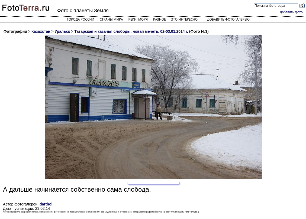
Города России (80, 19)
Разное (159, 19)
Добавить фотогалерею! (228, 19)
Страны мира (111, 19)
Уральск (62, 31)
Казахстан (40, 31)
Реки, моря (138, 19)
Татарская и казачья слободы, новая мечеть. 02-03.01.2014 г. (131, 31)
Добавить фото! (292, 12)
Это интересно (184, 19)
